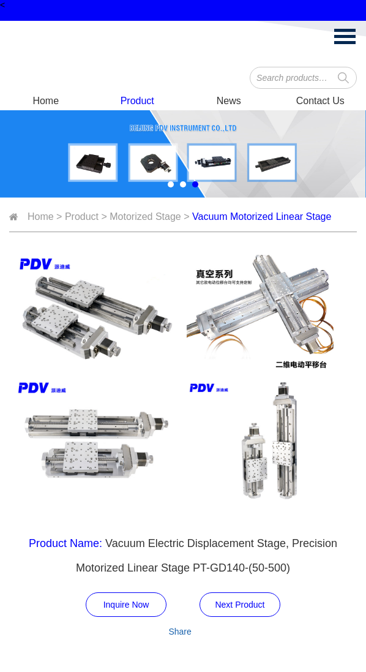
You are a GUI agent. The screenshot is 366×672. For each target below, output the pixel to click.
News (229, 101)
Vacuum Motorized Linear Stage (261, 216)
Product (137, 101)
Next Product (239, 605)
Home (45, 101)
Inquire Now (126, 605)
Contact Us (320, 101)
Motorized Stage (145, 216)
